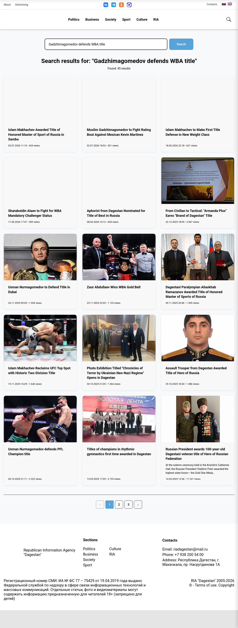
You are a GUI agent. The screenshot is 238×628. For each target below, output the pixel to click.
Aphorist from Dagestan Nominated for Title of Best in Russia (116, 213)
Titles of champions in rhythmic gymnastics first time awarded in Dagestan (119, 451)
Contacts (212, 4)
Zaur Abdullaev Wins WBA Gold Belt (113, 287)
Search (181, 44)
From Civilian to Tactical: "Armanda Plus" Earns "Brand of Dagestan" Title (196, 213)
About (7, 4)
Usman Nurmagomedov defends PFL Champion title (35, 451)
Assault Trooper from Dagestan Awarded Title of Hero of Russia (196, 370)
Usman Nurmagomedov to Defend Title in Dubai (39, 289)
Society (110, 19)
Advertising (21, 4)
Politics (73, 19)
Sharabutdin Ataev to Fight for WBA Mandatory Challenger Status (34, 213)
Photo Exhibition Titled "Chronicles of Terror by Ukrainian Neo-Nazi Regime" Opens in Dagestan (115, 372)
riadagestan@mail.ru (190, 549)
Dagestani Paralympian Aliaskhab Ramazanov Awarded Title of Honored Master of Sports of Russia (194, 291)
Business (92, 19)
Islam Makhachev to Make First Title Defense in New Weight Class (193, 132)
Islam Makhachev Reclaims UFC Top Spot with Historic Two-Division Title (39, 370)
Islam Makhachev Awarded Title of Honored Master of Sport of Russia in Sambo (36, 134)
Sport (126, 19)
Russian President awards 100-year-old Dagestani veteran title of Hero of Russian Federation (197, 453)
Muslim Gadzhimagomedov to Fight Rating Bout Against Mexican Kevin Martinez (119, 132)
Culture (141, 19)
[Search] (228, 19)
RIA (156, 19)
